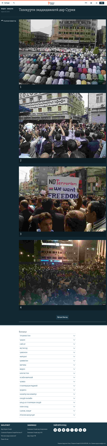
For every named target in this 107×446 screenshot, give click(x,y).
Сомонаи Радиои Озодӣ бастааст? (11, 432)
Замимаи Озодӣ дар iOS (34, 432)
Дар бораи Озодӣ (6, 429)
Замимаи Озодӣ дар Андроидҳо (37, 429)
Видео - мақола (7, 9)
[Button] (8, 21)
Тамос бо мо (4, 439)
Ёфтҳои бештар (62, 317)
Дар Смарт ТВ (31, 436)
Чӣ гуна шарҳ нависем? (8, 436)
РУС (86, 3)
